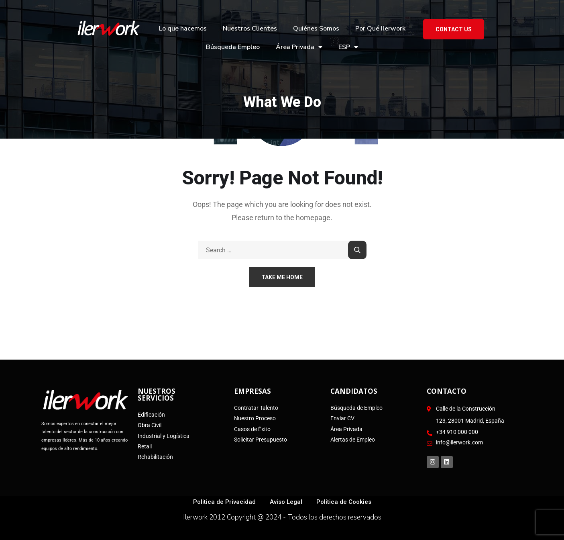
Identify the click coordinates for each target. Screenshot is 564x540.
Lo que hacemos (183, 28)
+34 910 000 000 (457, 432)
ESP (348, 47)
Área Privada (299, 47)
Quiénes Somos (316, 28)
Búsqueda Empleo (233, 47)
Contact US (454, 29)
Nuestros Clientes (250, 28)
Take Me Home (282, 277)
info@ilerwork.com (459, 442)
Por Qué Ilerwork (380, 28)
